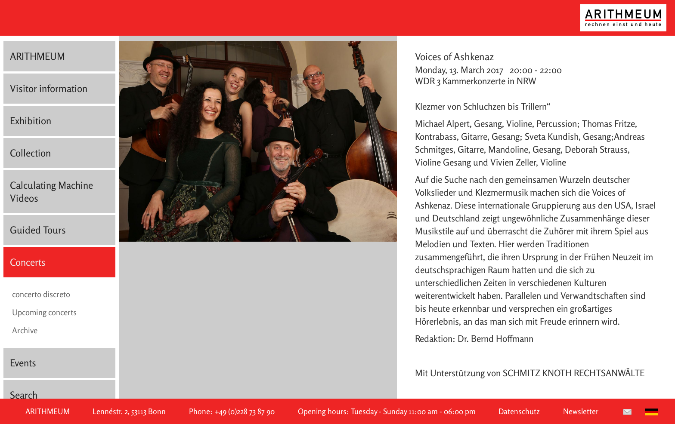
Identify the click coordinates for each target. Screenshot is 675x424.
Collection (30, 153)
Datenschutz (519, 411)
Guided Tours (38, 230)
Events (23, 363)
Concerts (28, 262)
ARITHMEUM (37, 56)
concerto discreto (41, 294)
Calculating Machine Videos (51, 191)
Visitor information (48, 88)
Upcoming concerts (44, 312)
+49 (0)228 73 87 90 (244, 411)
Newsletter (580, 411)
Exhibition (30, 120)
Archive (24, 330)
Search (23, 395)
